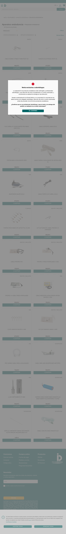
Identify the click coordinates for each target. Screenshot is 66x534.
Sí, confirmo (33, 110)
